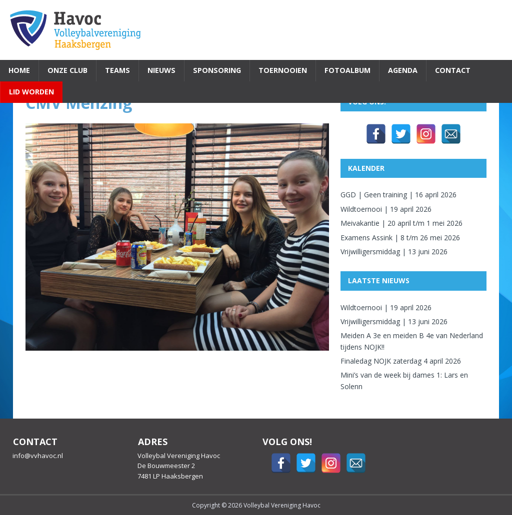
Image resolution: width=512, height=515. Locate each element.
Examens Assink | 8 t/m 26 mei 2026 (400, 237)
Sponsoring (217, 70)
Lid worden (31, 91)
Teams (117, 70)
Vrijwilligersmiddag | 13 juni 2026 (394, 251)
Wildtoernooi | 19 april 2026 (386, 209)
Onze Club (68, 70)
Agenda (403, 70)
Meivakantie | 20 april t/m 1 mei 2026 (401, 223)
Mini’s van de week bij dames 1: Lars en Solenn (404, 380)
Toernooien (282, 70)
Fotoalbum (347, 70)
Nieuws (162, 70)
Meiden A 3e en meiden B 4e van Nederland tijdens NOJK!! (411, 341)
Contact (452, 70)
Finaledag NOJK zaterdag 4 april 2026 (400, 361)
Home (19, 70)
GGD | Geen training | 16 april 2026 (398, 194)
